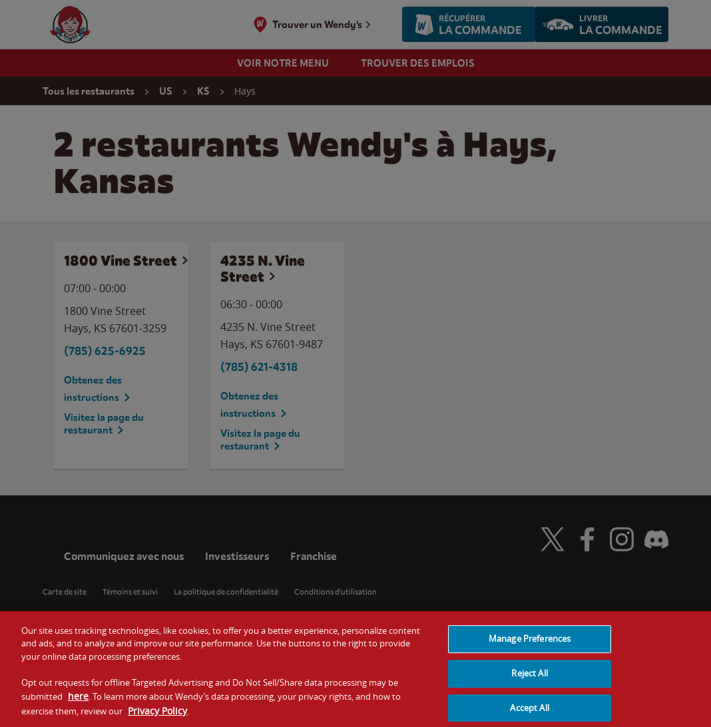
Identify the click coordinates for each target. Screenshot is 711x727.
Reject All (529, 680)
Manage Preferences (530, 646)
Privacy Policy (157, 717)
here (78, 703)
